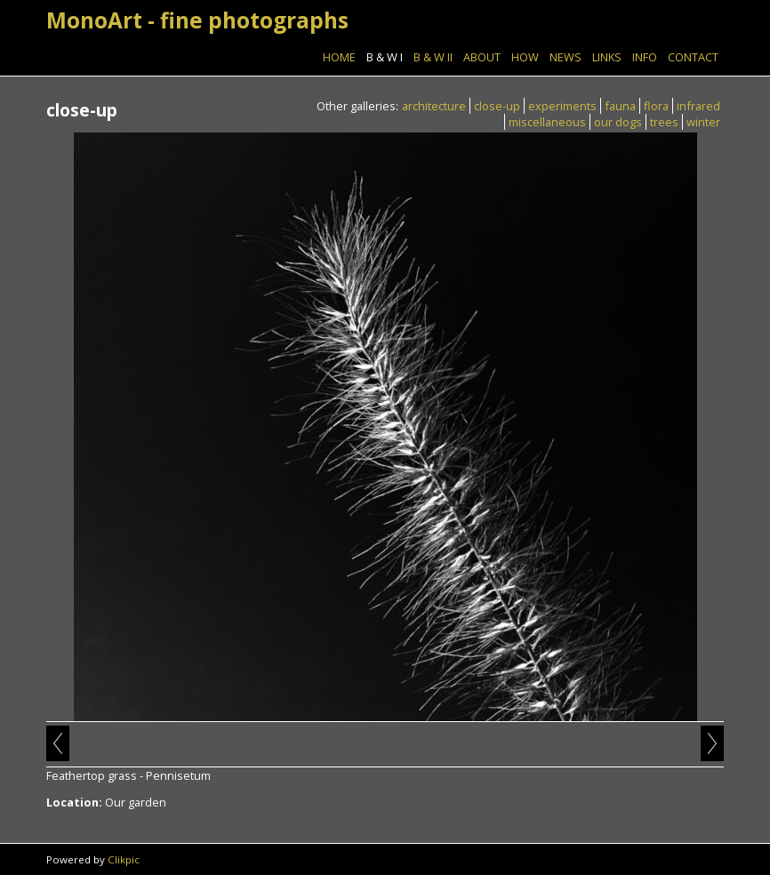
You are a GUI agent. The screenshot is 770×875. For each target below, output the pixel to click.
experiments (562, 106)
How (525, 57)
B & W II (433, 57)
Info (644, 57)
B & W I (384, 57)
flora (656, 106)
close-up (497, 106)
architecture (434, 106)
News (565, 57)
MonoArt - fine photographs (197, 20)
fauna (620, 106)
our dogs (618, 122)
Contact (693, 57)
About (482, 57)
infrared (698, 106)
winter (703, 122)
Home (339, 57)
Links (607, 57)
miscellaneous (547, 122)
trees (664, 122)
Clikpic (124, 859)
